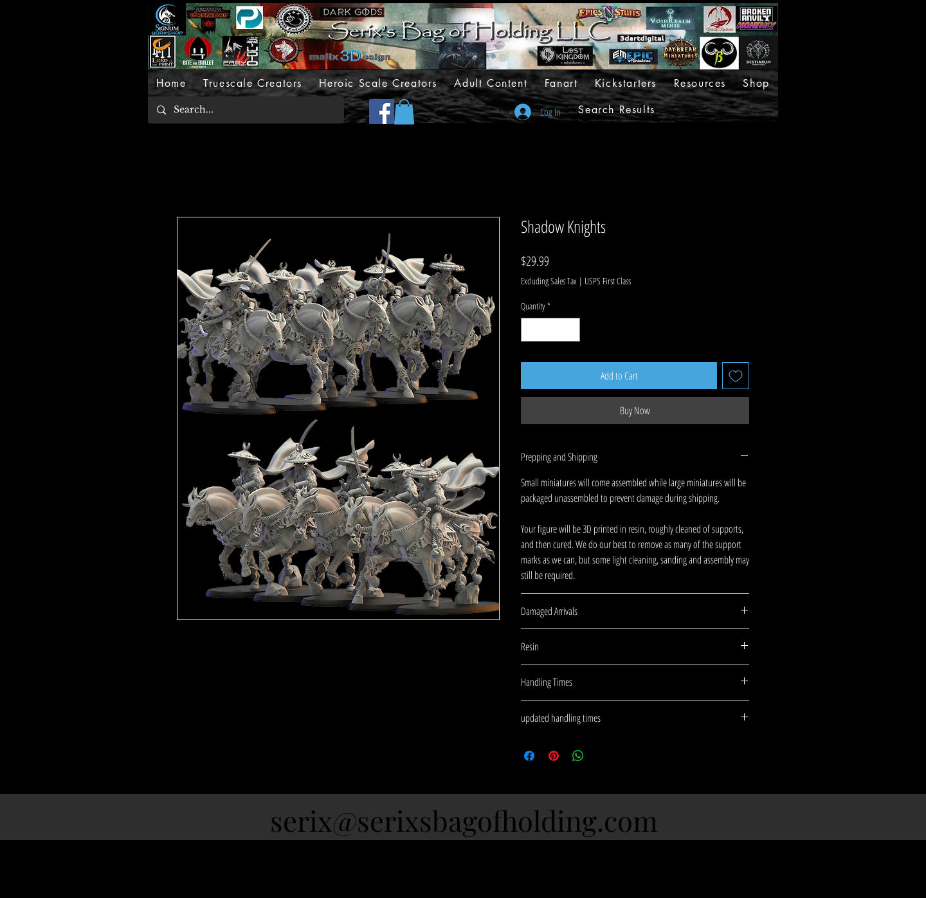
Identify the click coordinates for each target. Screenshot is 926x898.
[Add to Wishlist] (735, 375)
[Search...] (245, 110)
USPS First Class (608, 281)
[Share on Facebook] (529, 756)
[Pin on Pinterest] (553, 756)
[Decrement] (531, 329)
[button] (404, 111)
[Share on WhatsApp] (578, 756)
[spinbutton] (550, 329)
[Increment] (570, 329)
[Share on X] (602, 756)
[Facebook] (381, 111)
